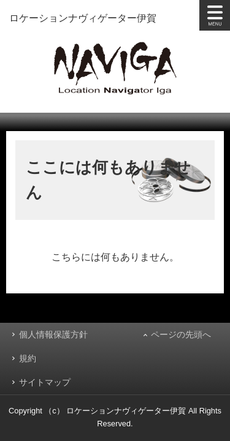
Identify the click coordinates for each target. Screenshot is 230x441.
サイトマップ (45, 382)
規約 (27, 358)
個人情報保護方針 (53, 334)
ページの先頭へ (181, 334)
